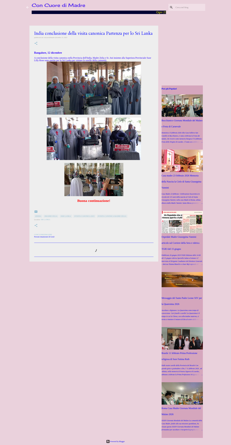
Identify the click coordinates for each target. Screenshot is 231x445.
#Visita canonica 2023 (84, 216)
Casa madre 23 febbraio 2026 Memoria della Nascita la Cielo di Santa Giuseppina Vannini (181, 181)
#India (38, 216)
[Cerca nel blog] (189, 7)
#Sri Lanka (66, 216)
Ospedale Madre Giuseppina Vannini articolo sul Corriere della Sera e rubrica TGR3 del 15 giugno (180, 243)
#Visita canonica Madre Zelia (112, 216)
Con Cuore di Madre (58, 5)
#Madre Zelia (50, 216)
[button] (36, 44)
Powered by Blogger (115, 441)
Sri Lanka (45, 220)
